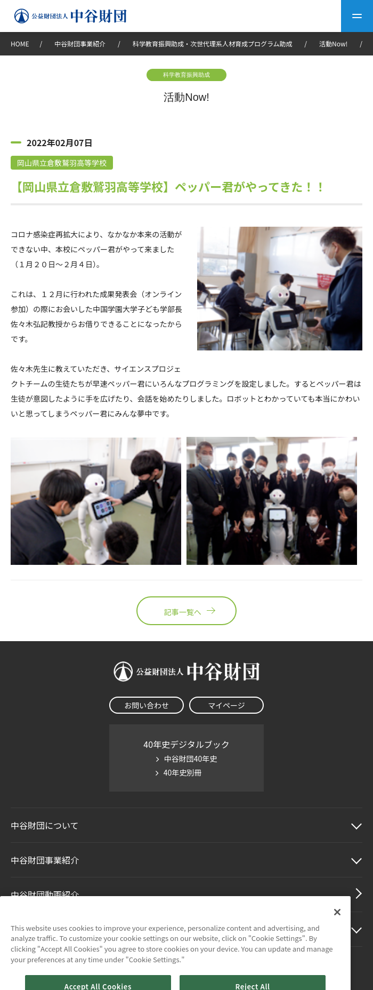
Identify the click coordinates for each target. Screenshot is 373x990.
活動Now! (333, 43)
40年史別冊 (183, 772)
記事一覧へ (186, 611)
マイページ (226, 705)
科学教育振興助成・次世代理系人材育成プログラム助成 (213, 43)
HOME (20, 43)
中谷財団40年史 (190, 758)
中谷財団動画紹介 (45, 894)
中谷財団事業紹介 (80, 43)
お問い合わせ (146, 705)
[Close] (337, 922)
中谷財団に (45, 825)
